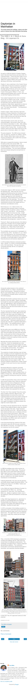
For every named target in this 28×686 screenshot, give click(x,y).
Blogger (17, 684)
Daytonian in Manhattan (8, 25)
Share (3, 626)
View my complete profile (6, 681)
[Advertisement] (14, 11)
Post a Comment (6, 634)
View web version (14, 641)
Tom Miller (11, 665)
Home (14, 639)
